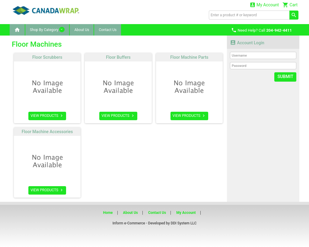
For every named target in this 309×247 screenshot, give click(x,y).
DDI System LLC (184, 223)
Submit (285, 76)
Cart (290, 5)
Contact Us (107, 30)
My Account (264, 5)
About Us (81, 30)
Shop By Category (47, 29)
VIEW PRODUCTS (47, 116)
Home (108, 213)
